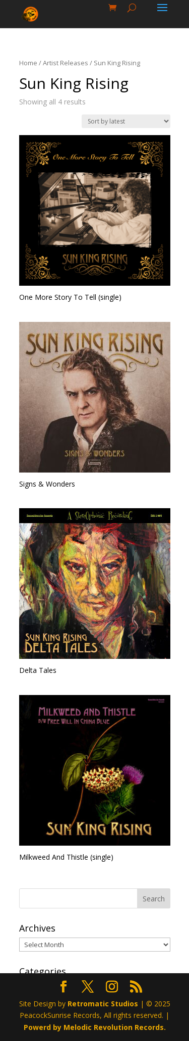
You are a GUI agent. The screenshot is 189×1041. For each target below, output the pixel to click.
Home (28, 62)
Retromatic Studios (103, 1003)
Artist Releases (65, 62)
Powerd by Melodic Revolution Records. (95, 1027)
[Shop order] (126, 121)
